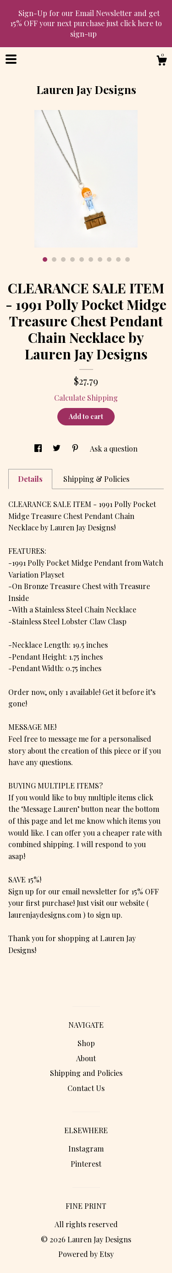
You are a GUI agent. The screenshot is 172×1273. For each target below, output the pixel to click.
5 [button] (81, 259)
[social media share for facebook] (39, 448)
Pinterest (86, 1163)
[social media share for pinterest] (76, 448)
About (86, 1058)
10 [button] (127, 259)
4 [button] (72, 259)
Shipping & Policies (96, 479)
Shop (86, 1043)
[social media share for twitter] (57, 448)
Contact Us (86, 1088)
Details (30, 479)
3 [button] (63, 259)
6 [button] (91, 259)
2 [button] (54, 259)
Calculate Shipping (86, 397)
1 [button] (45, 259)
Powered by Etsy (86, 1254)
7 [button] (100, 259)
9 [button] (118, 259)
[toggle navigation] (11, 59)
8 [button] (109, 259)
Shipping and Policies (86, 1073)
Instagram (86, 1148)
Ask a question (114, 448)
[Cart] (161, 62)
